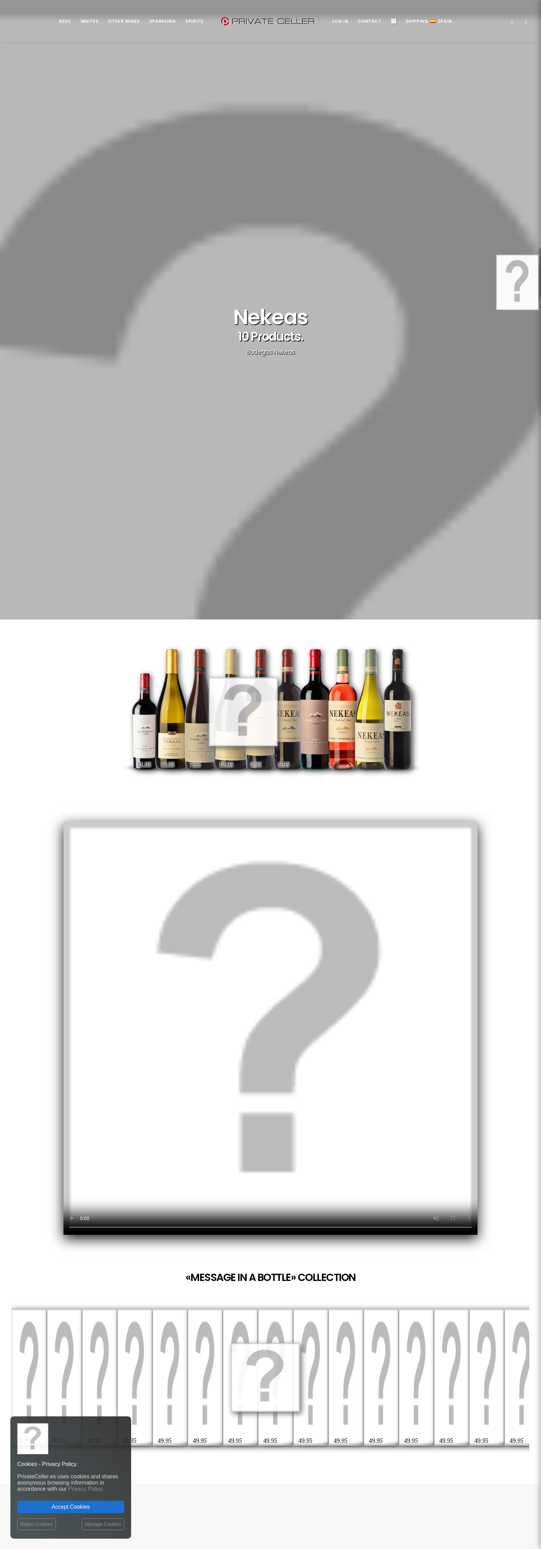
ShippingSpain (429, 21)
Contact (369, 21)
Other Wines (124, 21)
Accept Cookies (70, 1507)
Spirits (194, 21)
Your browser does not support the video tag (270, 1028)
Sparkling (162, 21)
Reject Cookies (36, 1524)
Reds (65, 21)
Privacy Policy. (86, 1489)
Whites (90, 21)
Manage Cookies (103, 1524)
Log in (340, 21)
